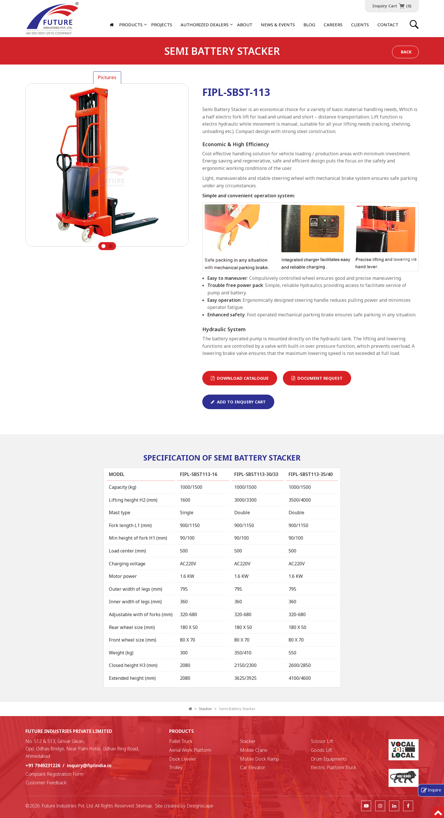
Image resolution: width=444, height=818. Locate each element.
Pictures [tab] (107, 77)
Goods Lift (321, 750)
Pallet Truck (181, 741)
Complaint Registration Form (54, 774)
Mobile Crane (253, 750)
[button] (204, 24)
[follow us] (366, 806)
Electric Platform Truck (333, 767)
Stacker (205, 708)
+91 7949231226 (42, 765)
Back (406, 52)
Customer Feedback (46, 782)
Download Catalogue (240, 378)
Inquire (434, 790)
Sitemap (144, 806)
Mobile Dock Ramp (259, 759)
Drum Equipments (329, 759)
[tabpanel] (107, 166)
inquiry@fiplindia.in (89, 765)
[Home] (112, 24)
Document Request (317, 378)
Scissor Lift (322, 741)
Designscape (200, 806)
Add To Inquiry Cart (238, 402)
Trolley (176, 767)
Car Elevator (252, 767)
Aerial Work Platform (190, 750)
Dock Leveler (182, 759)
